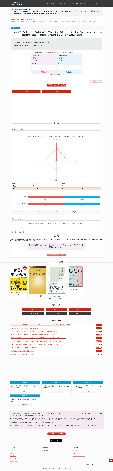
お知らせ (66, 3)
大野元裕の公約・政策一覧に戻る (56, 85)
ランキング (58, 391)
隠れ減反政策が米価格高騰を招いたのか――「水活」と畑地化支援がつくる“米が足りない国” (35, 344)
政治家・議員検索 (33, 313)
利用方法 (72, 3)
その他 (35, 60)
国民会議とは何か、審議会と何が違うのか (22, 354)
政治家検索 (13, 456)
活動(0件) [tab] (14, 232)
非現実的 (61, 57)
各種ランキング (80, 313)
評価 (26, 91)
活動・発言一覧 (80, 309)
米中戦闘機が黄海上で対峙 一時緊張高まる (22, 351)
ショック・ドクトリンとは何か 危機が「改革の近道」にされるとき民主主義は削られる (34, 331)
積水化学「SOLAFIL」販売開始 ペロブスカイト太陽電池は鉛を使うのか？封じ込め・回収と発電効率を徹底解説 (40, 325)
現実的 (35, 57)
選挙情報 (79, 3)
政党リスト (86, 3)
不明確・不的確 (63, 55)
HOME (48, 3)
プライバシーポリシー (79, 456)
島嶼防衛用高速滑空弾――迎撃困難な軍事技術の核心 (24, 328)
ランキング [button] (59, 3)
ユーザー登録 (93, 3)
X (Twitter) (56, 440)
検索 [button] (52, 3)
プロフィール (33, 309)
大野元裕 (39, 46)
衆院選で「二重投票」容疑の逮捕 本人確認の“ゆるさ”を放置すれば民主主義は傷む (33, 334)
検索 (27, 391)
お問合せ (75, 453)
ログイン (100, 3)
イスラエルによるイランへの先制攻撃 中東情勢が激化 (25, 348)
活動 (56, 91)
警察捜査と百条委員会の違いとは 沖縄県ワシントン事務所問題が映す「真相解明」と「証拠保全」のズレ (38, 338)
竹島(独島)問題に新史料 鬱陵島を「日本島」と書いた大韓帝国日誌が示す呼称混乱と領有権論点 (36, 341)
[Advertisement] (56, 108)
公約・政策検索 (56, 313)
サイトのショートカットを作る (56, 434)
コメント (34, 63)
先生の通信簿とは (14, 462)
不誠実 (60, 59)
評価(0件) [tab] (22, 232)
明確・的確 (36, 55)
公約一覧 (56, 309)
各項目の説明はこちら (56, 75)
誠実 (34, 59)
